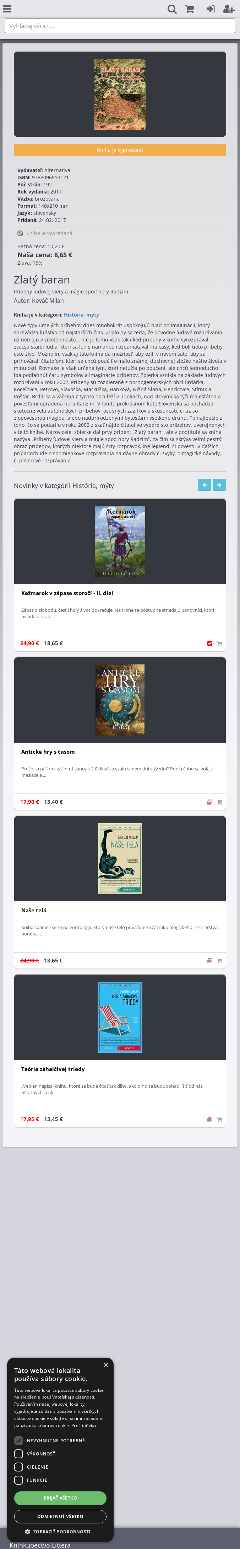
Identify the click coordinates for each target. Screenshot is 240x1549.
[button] (189, 9)
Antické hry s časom (48, 751)
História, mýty (81, 314)
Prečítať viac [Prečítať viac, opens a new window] (84, 1425)
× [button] (105, 1365)
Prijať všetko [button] (60, 1498)
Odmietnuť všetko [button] (60, 1516)
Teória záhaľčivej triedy (53, 1069)
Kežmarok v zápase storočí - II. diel (67, 593)
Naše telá (34, 910)
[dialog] (60, 1450)
